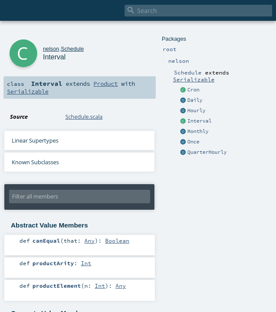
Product (105, 84)
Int (86, 263)
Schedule (72, 49)
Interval (199, 121)
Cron (193, 90)
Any (89, 240)
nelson (51, 49)
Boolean (117, 240)
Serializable (194, 79)
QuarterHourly (207, 152)
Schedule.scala (84, 116)
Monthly (198, 131)
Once (193, 142)
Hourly (196, 110)
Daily (194, 100)
